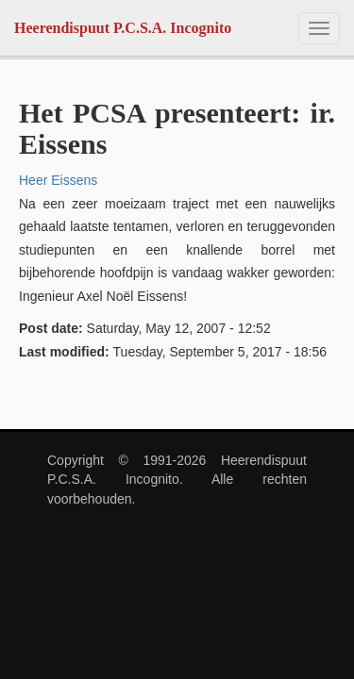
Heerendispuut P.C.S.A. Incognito (122, 28)
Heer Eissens (58, 180)
